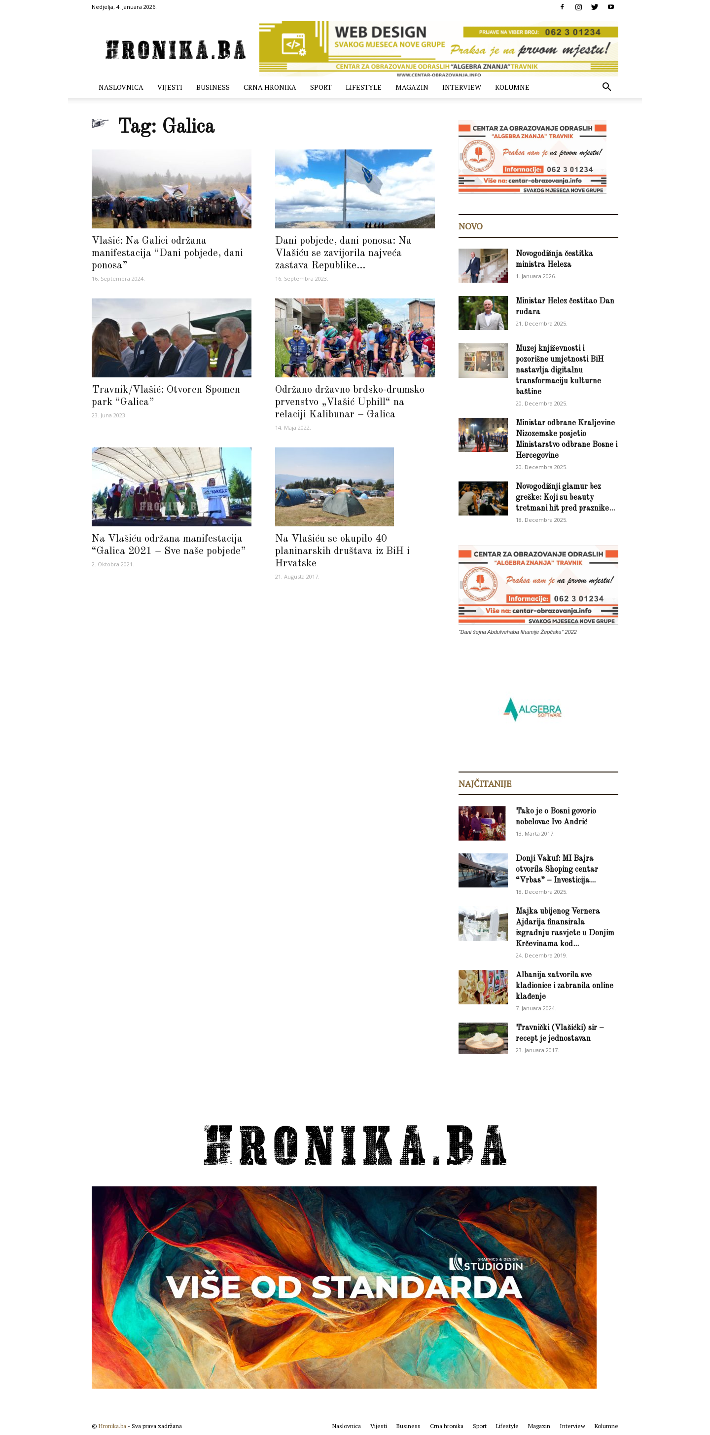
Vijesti (169, 87)
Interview (461, 87)
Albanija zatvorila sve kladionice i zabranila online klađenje (564, 986)
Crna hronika (270, 87)
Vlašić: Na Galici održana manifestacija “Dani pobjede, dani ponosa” (167, 253)
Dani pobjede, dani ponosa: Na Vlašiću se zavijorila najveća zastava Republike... (343, 253)
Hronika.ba (112, 1426)
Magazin (411, 87)
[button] (606, 88)
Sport (321, 87)
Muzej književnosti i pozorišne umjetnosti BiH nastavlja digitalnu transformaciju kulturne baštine (560, 370)
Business (213, 87)
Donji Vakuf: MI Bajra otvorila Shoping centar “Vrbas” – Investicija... (557, 869)
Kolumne (512, 87)
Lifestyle (364, 87)
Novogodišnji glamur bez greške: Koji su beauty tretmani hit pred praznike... (565, 498)
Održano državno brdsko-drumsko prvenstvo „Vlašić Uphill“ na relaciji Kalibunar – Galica (350, 402)
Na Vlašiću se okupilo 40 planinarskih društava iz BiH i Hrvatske (342, 551)
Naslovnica (121, 87)
